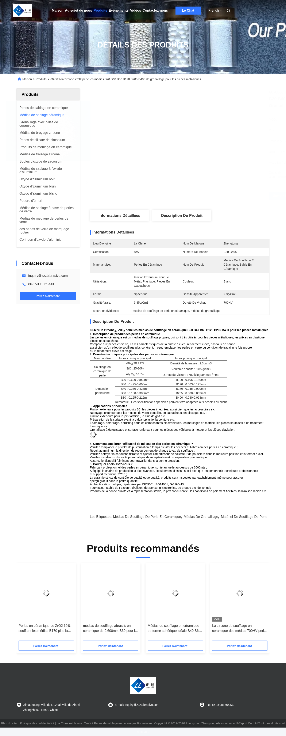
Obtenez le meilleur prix (203, 196)
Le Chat (188, 10)
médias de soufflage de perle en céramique (147, 517)
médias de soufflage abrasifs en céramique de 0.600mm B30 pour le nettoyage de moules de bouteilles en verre (110, 628)
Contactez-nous (155, 10)
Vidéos (135, 10)
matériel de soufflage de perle (244, 517)
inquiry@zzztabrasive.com (48, 275)
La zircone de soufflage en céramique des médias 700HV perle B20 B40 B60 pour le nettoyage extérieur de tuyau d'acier (239, 628)
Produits (100, 10)
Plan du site (9, 723)
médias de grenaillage (201, 517)
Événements (118, 10)
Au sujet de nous (78, 10)
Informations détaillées (119, 215)
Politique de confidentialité (37, 723)
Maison (57, 10)
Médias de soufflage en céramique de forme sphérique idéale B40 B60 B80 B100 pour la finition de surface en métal (174, 628)
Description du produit (181, 215)
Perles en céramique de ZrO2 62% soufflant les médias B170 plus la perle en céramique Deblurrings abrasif (44, 628)
